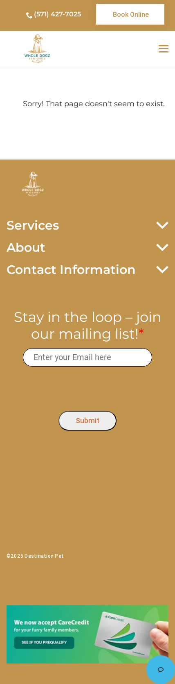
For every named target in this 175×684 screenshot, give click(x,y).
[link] (130, 14)
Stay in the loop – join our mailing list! (88, 325)
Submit (87, 420)
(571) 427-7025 (57, 14)
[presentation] (87, 387)
